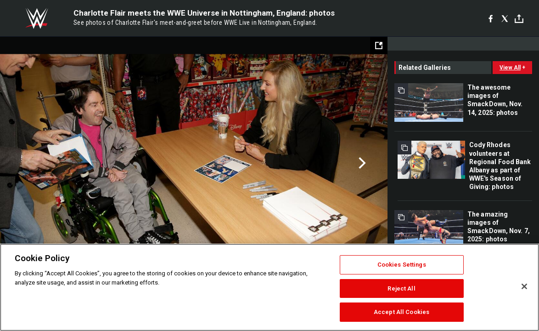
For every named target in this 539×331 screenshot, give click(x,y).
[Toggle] (519, 18)
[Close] (524, 286)
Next (361, 163)
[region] (269, 287)
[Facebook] (490, 18)
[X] (505, 18)
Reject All (401, 288)
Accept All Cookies (401, 311)
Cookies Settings (401, 264)
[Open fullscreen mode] (378, 45)
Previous (26, 163)
